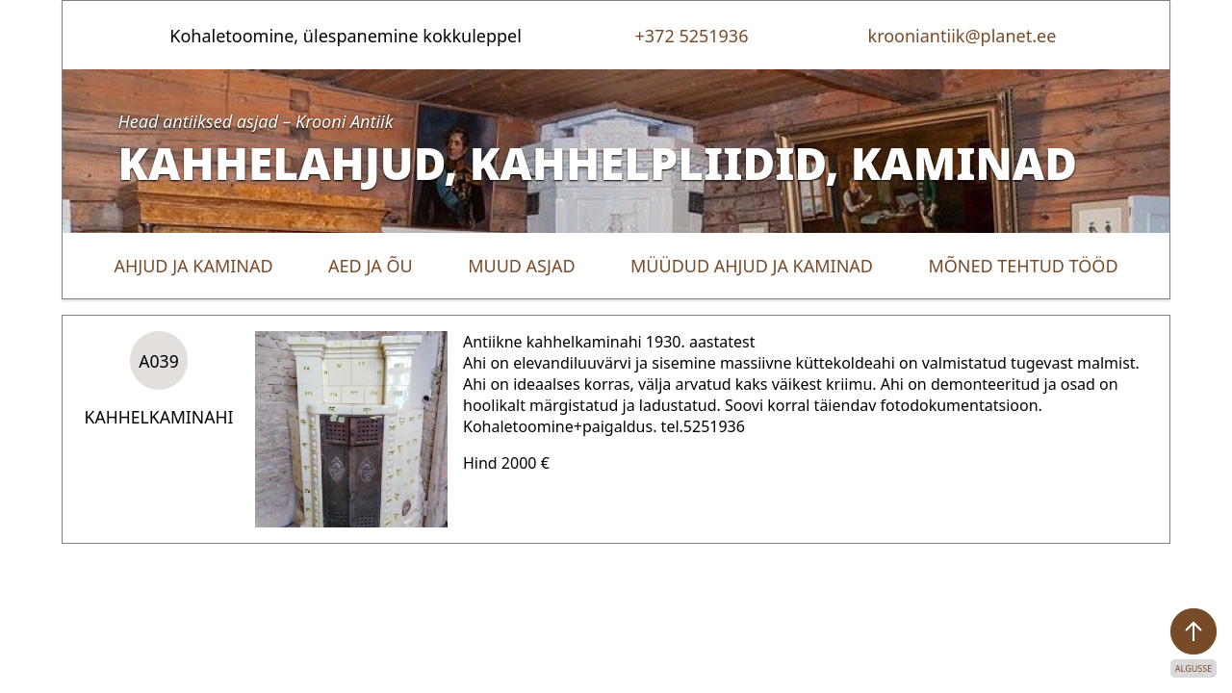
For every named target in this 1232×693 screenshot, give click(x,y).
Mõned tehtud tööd (1022, 265)
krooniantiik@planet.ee (962, 35)
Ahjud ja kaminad (193, 265)
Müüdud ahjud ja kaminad (751, 265)
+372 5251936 (692, 35)
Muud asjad (521, 265)
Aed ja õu (370, 265)
